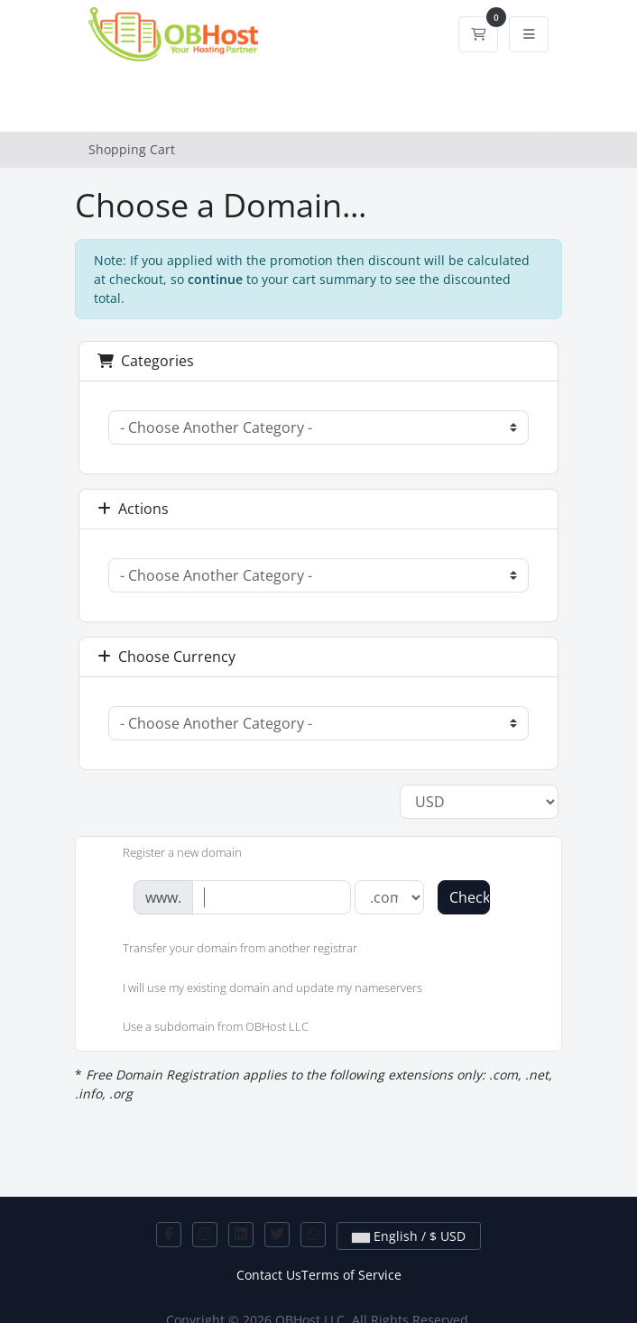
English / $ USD (409, 1236)
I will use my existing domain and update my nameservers (258, 989)
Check (469, 897)
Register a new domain (168, 854)
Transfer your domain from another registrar (225, 950)
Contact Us (268, 1274)
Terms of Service (351, 1274)
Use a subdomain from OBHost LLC (201, 1028)
